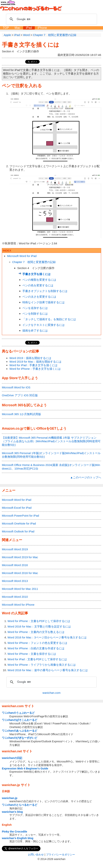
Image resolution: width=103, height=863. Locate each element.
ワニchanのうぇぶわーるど (18, 712)
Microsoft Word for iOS (16, 387)
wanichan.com (51, 692)
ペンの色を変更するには (37, 285)
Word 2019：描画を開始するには (30, 358)
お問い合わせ (36, 854)
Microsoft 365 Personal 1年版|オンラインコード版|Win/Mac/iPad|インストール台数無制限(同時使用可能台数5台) (51, 454)
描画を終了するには (35, 330)
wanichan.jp (9, 798)
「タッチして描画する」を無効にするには (49, 319)
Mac (17, 27)
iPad (29, 27)
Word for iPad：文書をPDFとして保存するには (37, 659)
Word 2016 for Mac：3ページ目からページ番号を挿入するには (47, 637)
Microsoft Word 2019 (15, 549)
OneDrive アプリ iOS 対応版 (20, 395)
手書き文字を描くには (30, 45)
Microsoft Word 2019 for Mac (20, 557)
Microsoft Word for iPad (21, 256)
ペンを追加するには (35, 308)
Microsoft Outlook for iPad (18, 531)
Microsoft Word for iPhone (18, 604)
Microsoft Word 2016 (15, 565)
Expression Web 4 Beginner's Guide (25, 768)
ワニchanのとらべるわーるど (19, 804)
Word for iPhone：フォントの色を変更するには (37, 642)
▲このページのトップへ (85, 477)
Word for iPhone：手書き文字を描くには (35, 368)
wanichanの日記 (12, 757)
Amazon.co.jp (12, 428)
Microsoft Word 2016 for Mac (20, 573)
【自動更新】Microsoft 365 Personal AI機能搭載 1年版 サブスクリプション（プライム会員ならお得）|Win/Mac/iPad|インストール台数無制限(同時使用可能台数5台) (51, 441)
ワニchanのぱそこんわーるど (19, 719)
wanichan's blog (12, 811)
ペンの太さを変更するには (39, 296)
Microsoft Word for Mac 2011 (20, 588)
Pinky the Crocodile (14, 831)
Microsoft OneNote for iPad (19, 523)
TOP (6, 27)
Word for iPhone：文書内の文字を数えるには (36, 632)
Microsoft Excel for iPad (17, 507)
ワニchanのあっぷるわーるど (19, 730)
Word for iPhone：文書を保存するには (32, 653)
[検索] (51, 19)
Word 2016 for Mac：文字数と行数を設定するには (39, 626)
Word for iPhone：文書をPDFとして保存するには (39, 621)
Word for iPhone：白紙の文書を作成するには (36, 648)
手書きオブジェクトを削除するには (44, 291)
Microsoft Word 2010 (15, 596)
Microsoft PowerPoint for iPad (20, 515)
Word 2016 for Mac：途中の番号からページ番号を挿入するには (48, 670)
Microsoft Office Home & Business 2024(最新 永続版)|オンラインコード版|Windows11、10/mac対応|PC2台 (51, 466)
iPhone (42, 27)
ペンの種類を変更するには (39, 279)
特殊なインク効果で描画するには (43, 302)
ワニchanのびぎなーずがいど (19, 737)
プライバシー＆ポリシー (60, 854)
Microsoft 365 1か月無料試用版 (21, 414)
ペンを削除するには (35, 313)
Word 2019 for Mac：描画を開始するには (35, 361)
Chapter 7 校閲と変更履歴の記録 (34, 262)
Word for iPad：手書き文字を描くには (33, 365)
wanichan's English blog (17, 838)
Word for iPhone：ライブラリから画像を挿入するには (42, 664)
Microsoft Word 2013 (15, 580)
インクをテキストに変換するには (43, 324)
